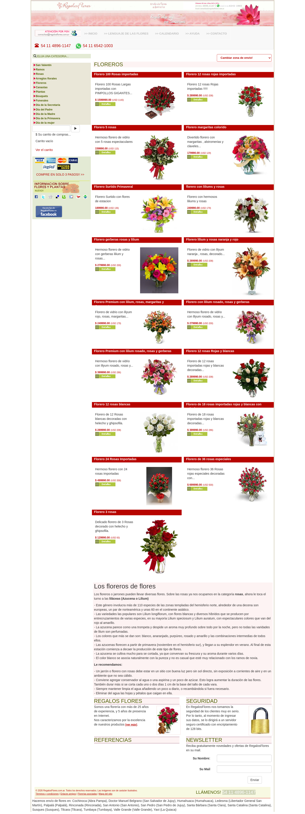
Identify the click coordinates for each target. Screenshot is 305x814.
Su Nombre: (201, 758)
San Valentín (42, 65)
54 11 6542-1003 (93, 46)
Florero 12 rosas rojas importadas (211, 74)
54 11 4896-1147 (53, 46)
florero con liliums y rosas (205, 186)
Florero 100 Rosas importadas (116, 74)
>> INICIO (90, 33)
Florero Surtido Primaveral (113, 186)
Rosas (38, 73)
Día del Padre (43, 109)
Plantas (39, 91)
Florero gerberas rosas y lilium (116, 239)
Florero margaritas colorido (206, 127)
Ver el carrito (44, 150)
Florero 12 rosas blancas (112, 404)
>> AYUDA (192, 33)
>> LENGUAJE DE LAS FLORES (126, 33)
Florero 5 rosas (105, 127)
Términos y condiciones (47, 794)
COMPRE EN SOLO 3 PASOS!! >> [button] (60, 174)
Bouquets (40, 96)
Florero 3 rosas (105, 512)
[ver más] (131, 724)
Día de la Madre (44, 114)
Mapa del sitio (105, 794)
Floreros (39, 83)
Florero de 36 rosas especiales (208, 459)
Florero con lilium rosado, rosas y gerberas (217, 302)
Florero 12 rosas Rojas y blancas (210, 351)
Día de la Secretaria (46, 105)
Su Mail (204, 769)
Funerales (40, 100)
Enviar (254, 780)
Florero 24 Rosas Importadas (115, 459)
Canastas (40, 87)
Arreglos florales (45, 78)
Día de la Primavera (46, 118)
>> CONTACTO (216, 33)
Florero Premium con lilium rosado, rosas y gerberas (133, 351)
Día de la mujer (44, 122)
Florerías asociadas (87, 794)
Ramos (39, 69)
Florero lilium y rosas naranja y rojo (212, 239)
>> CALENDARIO (167, 33)
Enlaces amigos (68, 794)
